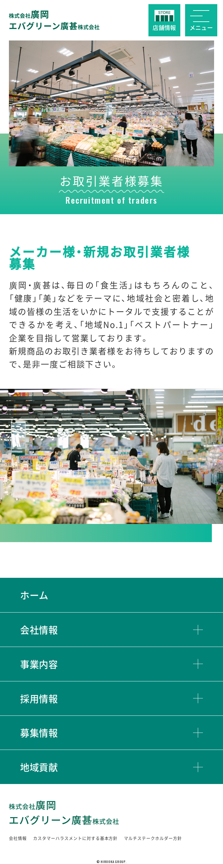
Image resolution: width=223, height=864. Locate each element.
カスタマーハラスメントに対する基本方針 (75, 838)
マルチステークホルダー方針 (153, 838)
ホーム (34, 595)
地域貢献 (39, 767)
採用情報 (39, 698)
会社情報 (39, 629)
